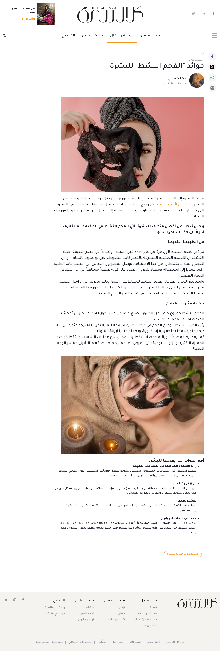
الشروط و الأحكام (81, 642)
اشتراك (135, 642)
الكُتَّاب (102, 642)
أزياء (122, 608)
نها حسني (177, 79)
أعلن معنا (153, 642)
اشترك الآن (26, 19)
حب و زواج (150, 625)
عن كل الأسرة (175, 642)
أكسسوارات (116, 620)
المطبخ (68, 36)
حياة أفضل (150, 36)
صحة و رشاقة (147, 614)
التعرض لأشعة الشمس (170, 205)
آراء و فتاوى (86, 620)
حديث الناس (92, 36)
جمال (121, 614)
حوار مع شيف (55, 614)
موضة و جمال (122, 36)
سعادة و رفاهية (146, 620)
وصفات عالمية (55, 608)
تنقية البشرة (166, 475)
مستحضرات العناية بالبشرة (182, 554)
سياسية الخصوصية (49, 642)
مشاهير (88, 608)
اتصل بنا (118, 642)
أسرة (153, 608)
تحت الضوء (86, 614)
